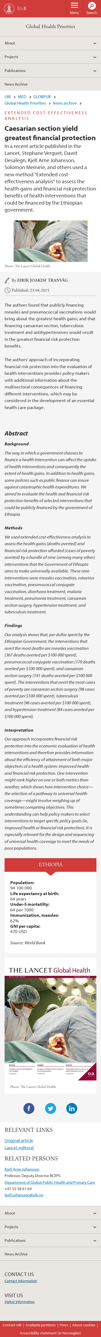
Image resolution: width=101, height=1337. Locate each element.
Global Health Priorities (50, 26)
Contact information (21, 1280)
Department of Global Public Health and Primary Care (50, 1182)
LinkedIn (72, 1108)
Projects (11, 56)
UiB (8, 96)
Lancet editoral (19, 1147)
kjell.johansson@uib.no (24, 1194)
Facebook (29, 1108)
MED (22, 96)
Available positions (41, 1325)
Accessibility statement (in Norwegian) (50, 1333)
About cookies (83, 1325)
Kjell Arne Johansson (22, 1169)
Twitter (50, 1108)
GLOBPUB (42, 96)
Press (64, 1325)
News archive (65, 103)
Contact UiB (12, 1325)
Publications (15, 70)
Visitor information (20, 1301)
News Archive (16, 84)
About (10, 42)
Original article (19, 1140)
